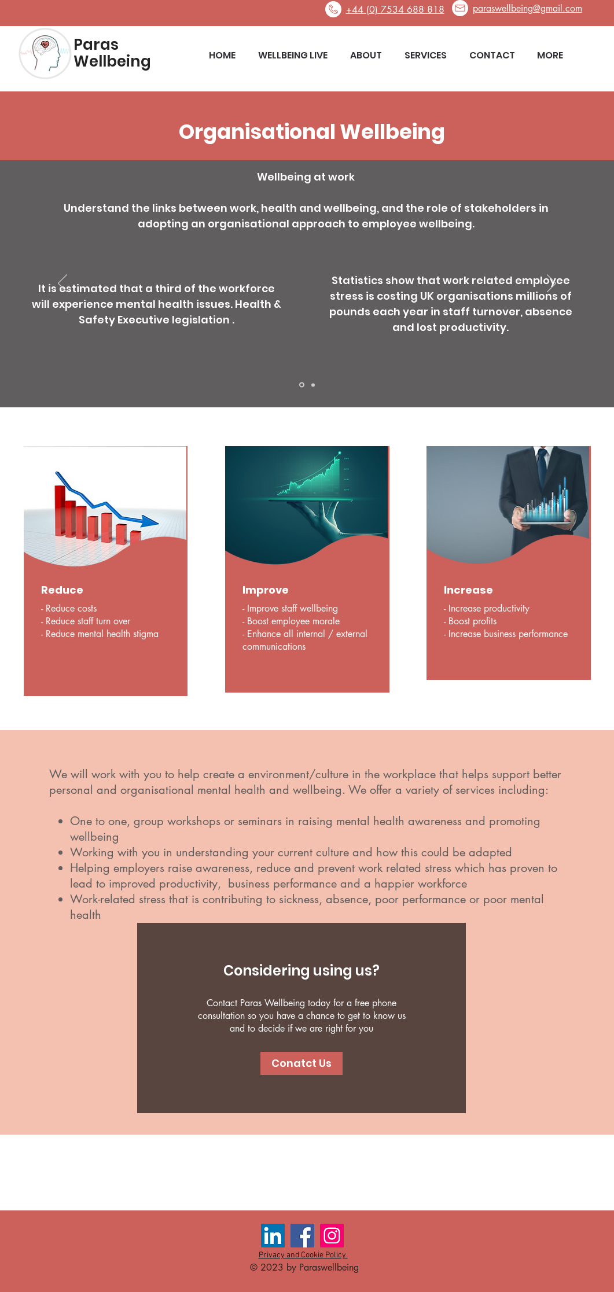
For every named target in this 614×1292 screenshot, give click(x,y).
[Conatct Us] (301, 1063)
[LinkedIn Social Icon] (273, 1235)
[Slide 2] (313, 385)
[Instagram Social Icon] (332, 1235)
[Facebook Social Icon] (302, 1235)
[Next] (551, 284)
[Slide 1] (301, 385)
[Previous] (62, 284)
